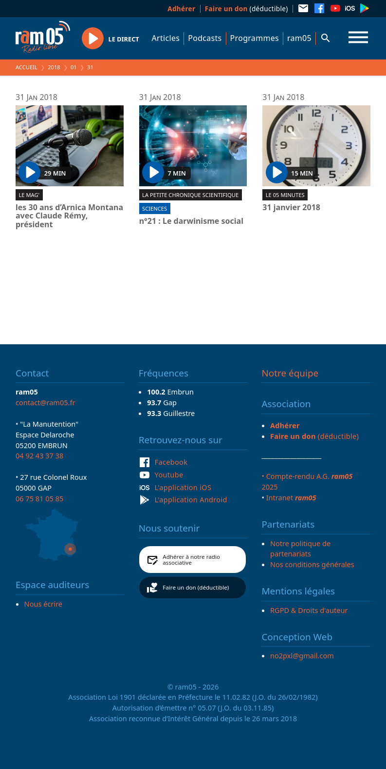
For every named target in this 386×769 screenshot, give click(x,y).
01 (74, 67)
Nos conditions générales (312, 564)
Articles (166, 38)
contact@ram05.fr (45, 402)
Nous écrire (43, 604)
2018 (54, 67)
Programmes (254, 38)
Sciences (154, 208)
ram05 (299, 38)
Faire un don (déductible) (196, 587)
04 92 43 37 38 (39, 455)
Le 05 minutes (285, 194)
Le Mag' (28, 194)
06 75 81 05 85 (39, 498)
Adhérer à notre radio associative (191, 559)
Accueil (26, 67)
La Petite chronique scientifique (190, 194)
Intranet (291, 497)
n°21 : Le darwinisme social (191, 221)
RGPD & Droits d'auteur (309, 610)
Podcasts (204, 38)
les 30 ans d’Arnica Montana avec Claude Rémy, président (69, 216)
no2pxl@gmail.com (302, 655)
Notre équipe (289, 373)
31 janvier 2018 (291, 207)
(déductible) (246, 8)
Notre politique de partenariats (300, 548)
